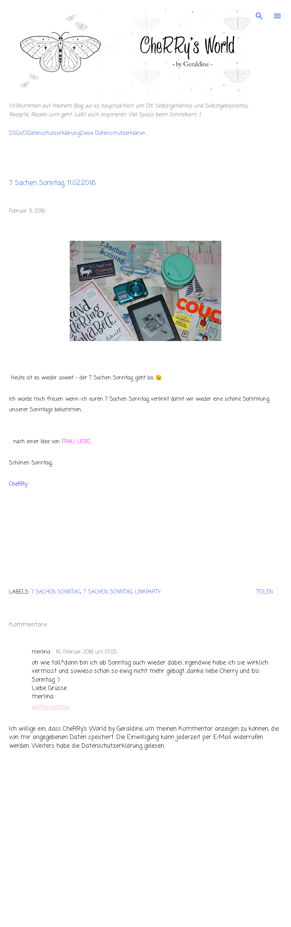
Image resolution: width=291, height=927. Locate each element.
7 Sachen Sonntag (56, 592)
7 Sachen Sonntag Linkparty (122, 592)
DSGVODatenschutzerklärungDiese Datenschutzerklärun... (78, 133)
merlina (41, 652)
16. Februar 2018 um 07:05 (86, 652)
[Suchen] (259, 13)
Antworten (50, 708)
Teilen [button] (265, 592)
